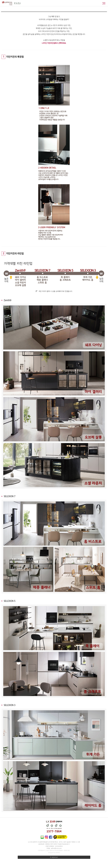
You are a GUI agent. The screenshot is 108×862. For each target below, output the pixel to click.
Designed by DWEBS (54, 852)
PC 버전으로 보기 (54, 857)
